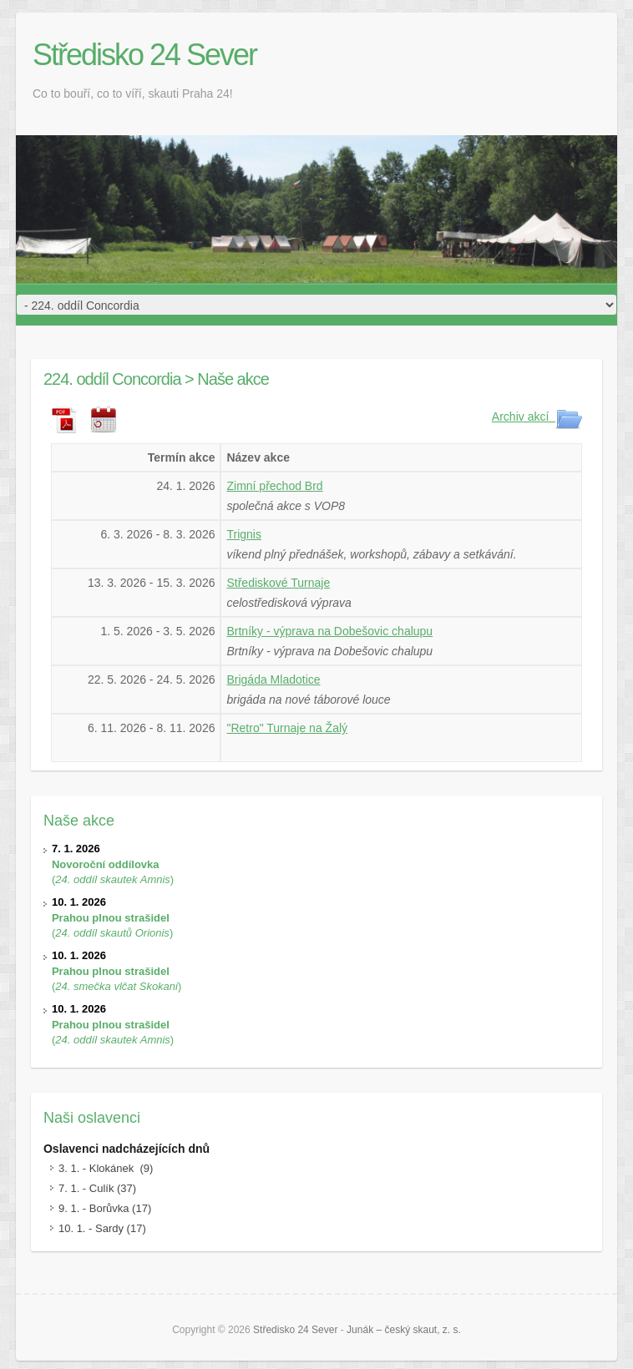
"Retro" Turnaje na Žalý (286, 728)
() (113, 864)
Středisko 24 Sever (144, 55)
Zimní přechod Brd (274, 486)
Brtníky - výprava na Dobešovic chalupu (329, 631)
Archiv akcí (537, 416)
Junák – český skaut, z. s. (404, 1330)
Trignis (243, 534)
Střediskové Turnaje (278, 582)
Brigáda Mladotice (273, 679)
